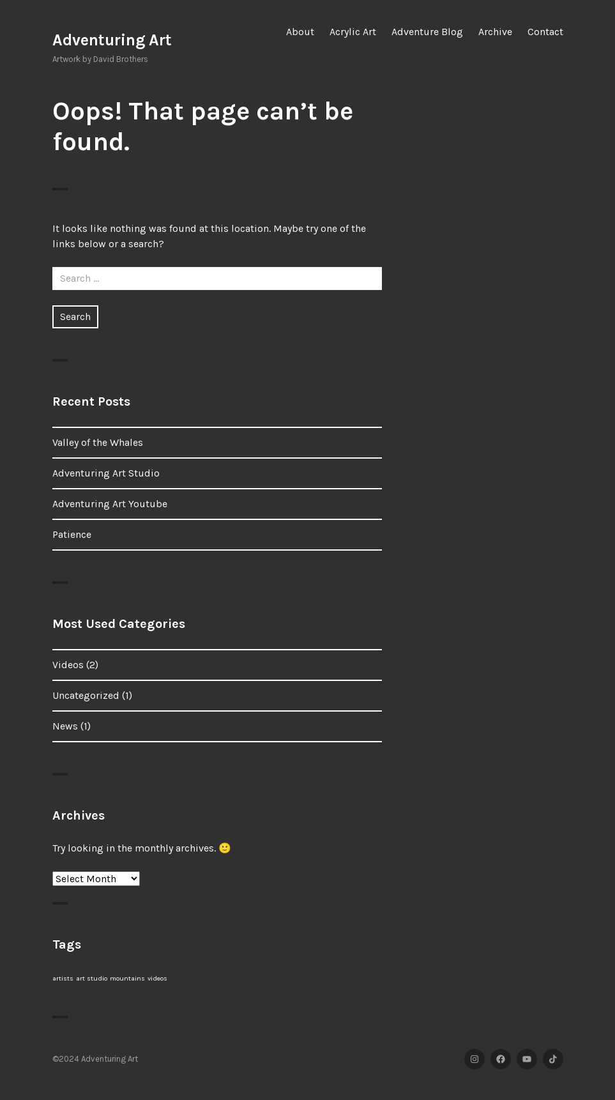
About (300, 32)
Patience (71, 534)
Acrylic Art (353, 32)
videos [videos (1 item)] (157, 978)
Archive (495, 32)
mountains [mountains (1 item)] (127, 978)
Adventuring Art (112, 40)
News (65, 726)
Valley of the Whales (97, 442)
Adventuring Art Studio (106, 473)
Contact (545, 32)
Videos (68, 665)
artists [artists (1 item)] (62, 978)
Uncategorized (85, 695)
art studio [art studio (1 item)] (91, 978)
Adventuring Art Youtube (109, 504)
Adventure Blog (427, 32)
